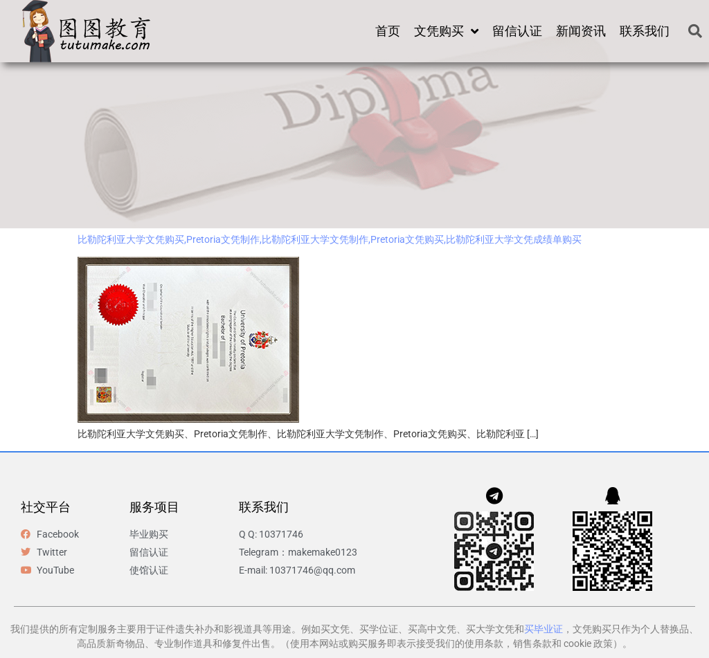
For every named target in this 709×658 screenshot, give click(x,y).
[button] (695, 31)
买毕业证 (543, 628)
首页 (387, 31)
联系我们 (645, 31)
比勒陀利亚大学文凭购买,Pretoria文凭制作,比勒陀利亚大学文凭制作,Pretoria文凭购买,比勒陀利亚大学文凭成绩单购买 (330, 239)
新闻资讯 (581, 31)
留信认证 (517, 31)
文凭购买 (446, 31)
